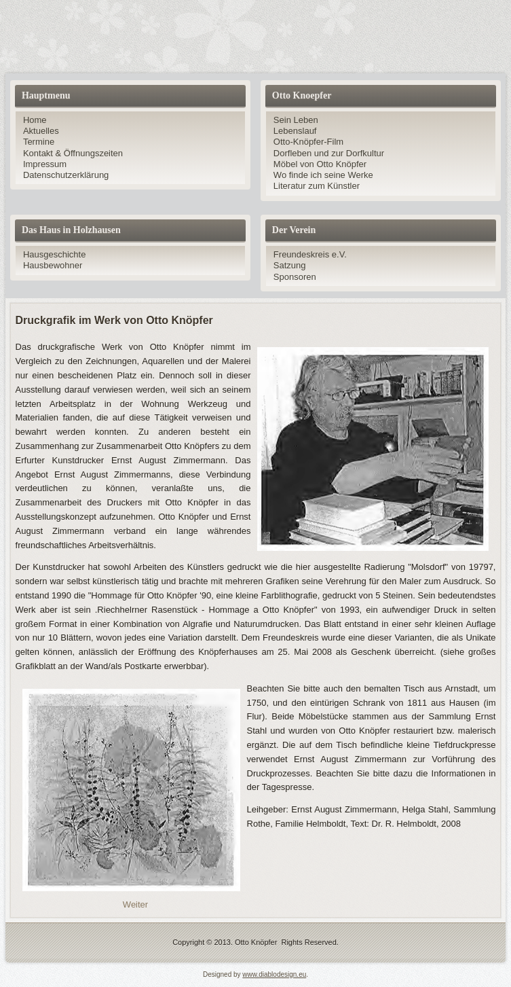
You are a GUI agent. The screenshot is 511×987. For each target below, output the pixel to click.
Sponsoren (294, 277)
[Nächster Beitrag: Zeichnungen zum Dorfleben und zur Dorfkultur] (135, 904)
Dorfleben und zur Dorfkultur (328, 153)
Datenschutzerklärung (66, 175)
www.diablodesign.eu (274, 974)
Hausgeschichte (54, 254)
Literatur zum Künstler (316, 186)
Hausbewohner (52, 265)
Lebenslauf (295, 131)
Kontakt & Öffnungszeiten (73, 153)
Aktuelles (41, 131)
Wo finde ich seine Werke (323, 175)
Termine (38, 142)
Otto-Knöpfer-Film (308, 142)
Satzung (289, 265)
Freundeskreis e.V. (310, 254)
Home (35, 120)
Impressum (45, 164)
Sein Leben (295, 120)
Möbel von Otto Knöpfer (319, 164)
